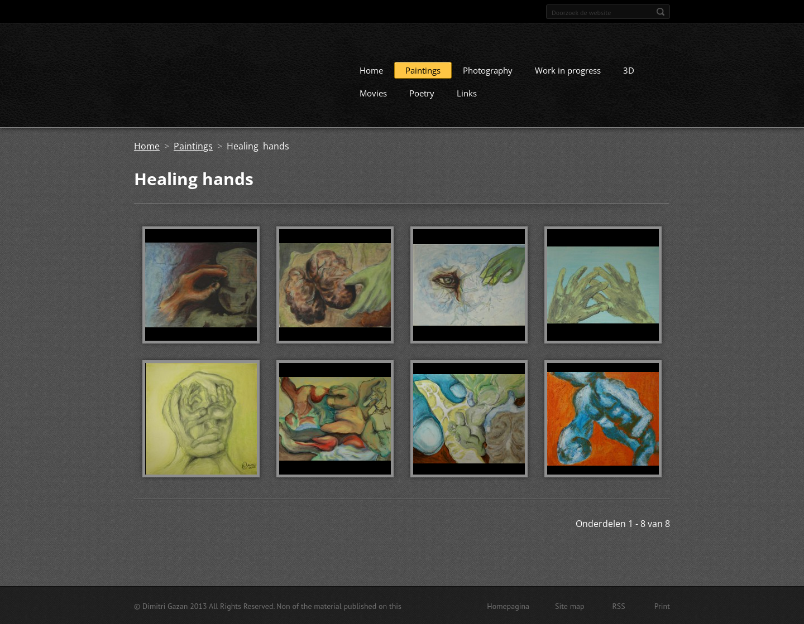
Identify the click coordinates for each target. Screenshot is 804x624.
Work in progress (568, 69)
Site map (570, 606)
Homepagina (508, 606)
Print (662, 606)
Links (467, 92)
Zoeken (660, 12)
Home (371, 69)
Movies (373, 92)
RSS (618, 606)
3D (628, 69)
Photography (488, 69)
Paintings (423, 69)
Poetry (421, 92)
